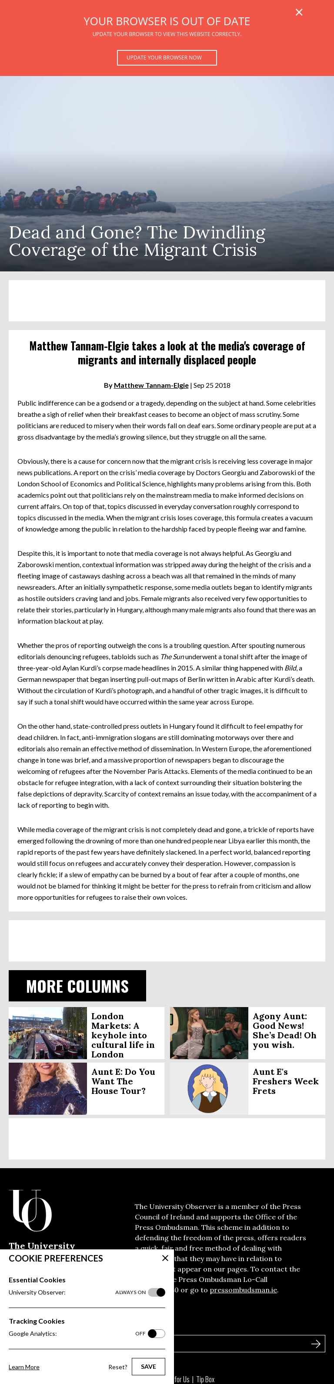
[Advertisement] (167, 300)
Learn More (24, 1367)
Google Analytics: (77, 1333)
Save (148, 1366)
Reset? (117, 1367)
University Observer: (77, 1292)
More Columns (77, 985)
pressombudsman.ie (243, 1289)
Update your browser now (164, 57)
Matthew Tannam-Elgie (151, 385)
